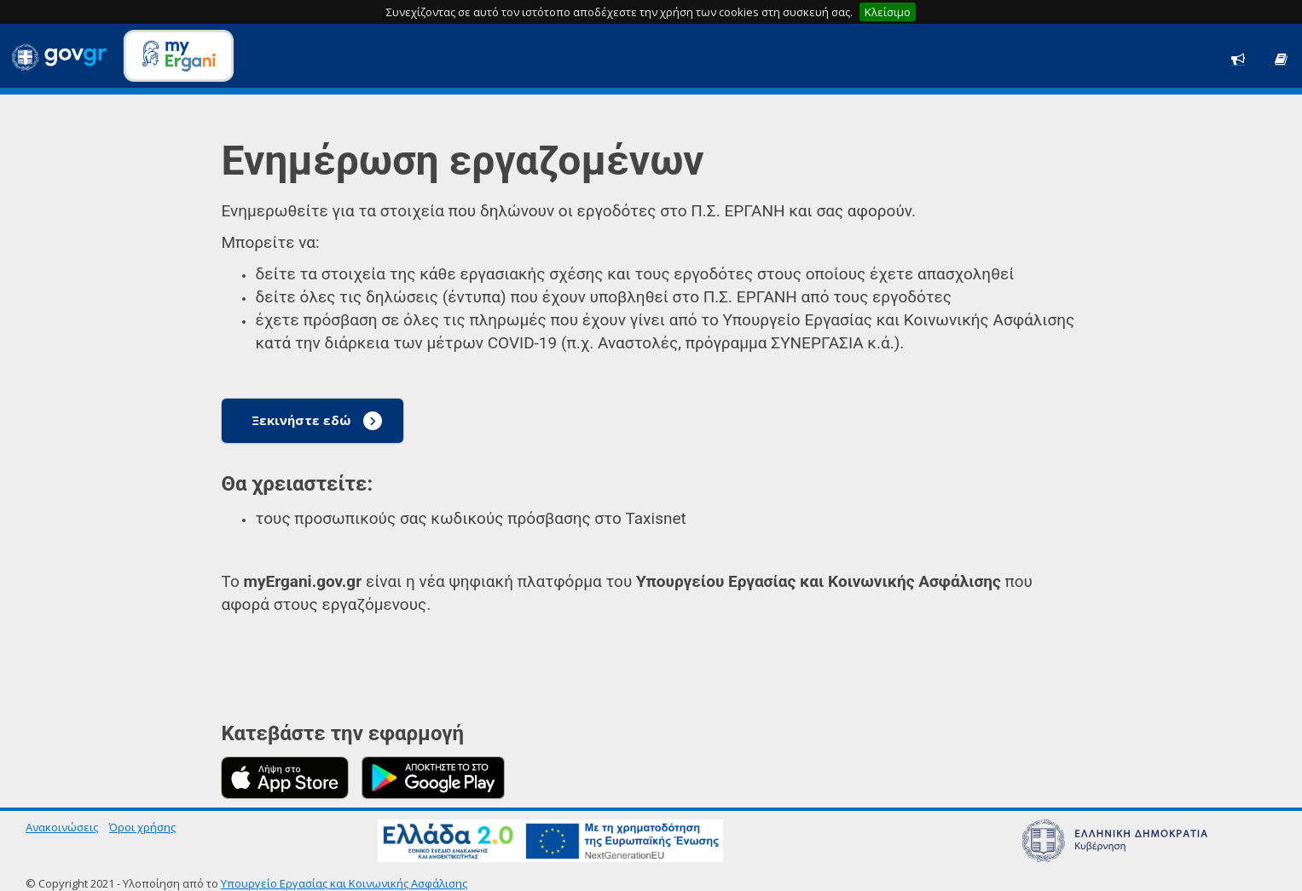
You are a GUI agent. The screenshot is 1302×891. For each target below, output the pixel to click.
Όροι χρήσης (142, 827)
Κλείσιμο (888, 12)
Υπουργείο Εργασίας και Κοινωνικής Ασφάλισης (344, 883)
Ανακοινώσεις (62, 827)
